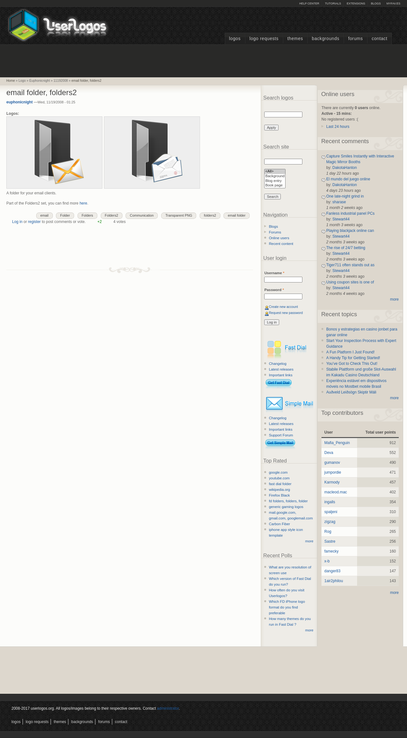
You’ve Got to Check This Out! (351, 363)
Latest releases (281, 369)
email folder (236, 215)
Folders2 (111, 215)
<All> (275, 171)
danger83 (332, 571)
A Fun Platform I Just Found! (350, 352)
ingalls (329, 502)
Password (274, 290)
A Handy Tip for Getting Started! (353, 358)
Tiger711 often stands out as (350, 265)
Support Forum (281, 435)
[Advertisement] (203, 60)
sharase (339, 202)
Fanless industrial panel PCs (350, 213)
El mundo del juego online (348, 179)
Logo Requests (264, 38)
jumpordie (332, 472)
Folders (87, 215)
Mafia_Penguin (337, 443)
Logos (234, 38)
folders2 (210, 215)
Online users (279, 238)
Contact (379, 38)
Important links (281, 375)
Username (274, 273)
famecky (331, 551)
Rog (327, 531)
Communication (142, 215)
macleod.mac (335, 492)
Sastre (329, 541)
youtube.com (279, 478)
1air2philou (333, 581)
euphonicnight (19, 102)
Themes (295, 38)
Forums (355, 38)
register (34, 221)
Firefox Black (279, 495)
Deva (328, 452)
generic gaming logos (286, 507)
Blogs (376, 3)
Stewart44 (340, 219)
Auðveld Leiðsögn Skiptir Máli (351, 392)
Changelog (277, 364)
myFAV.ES (393, 3)
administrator (168, 708)
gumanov (332, 462)
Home (10, 80)
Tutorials (333, 3)
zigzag (329, 521)
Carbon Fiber (279, 524)
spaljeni (330, 512)
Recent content (281, 244)
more (309, 541)
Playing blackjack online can (350, 230)
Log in (17, 221)
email (44, 215)
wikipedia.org (279, 489)
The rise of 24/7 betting (345, 248)
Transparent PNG (178, 215)
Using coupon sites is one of (350, 282)
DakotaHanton (344, 167)
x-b (327, 561)
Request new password (286, 313)
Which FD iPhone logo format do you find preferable (287, 607)
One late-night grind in (345, 196)
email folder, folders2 (86, 80)
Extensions (356, 3)
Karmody (332, 482)
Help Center (309, 3)
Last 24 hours (337, 126)
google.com (278, 472)
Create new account (283, 307)
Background (275, 176)
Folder (65, 215)
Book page (275, 185)
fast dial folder (280, 484)
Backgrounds (326, 38)
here (83, 203)
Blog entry (275, 181)
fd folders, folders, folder (288, 501)
